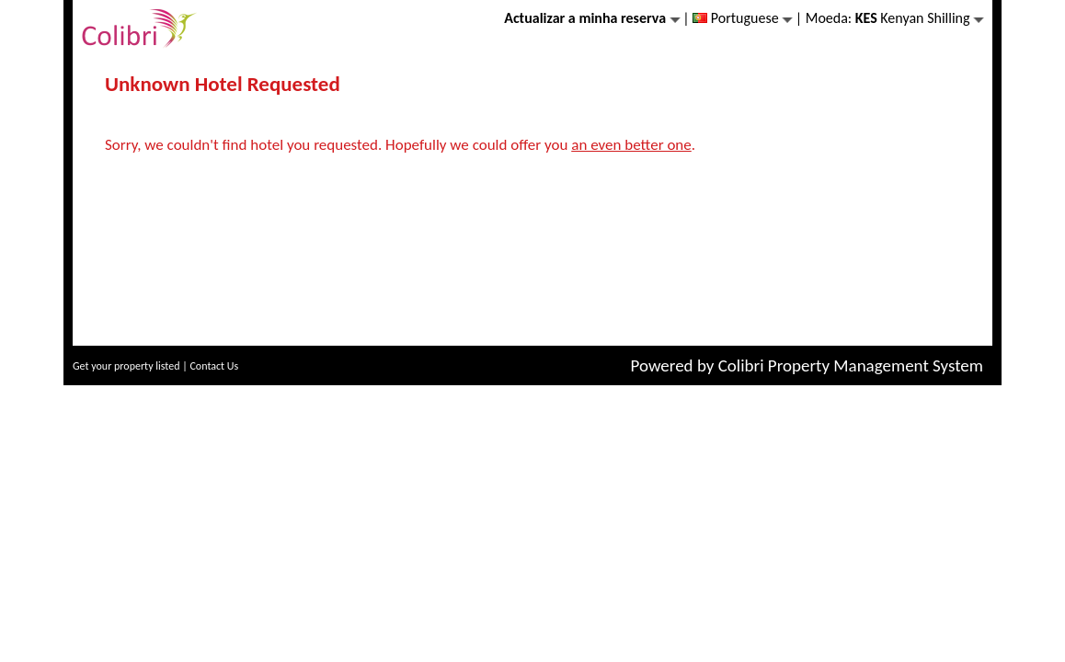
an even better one (631, 144)
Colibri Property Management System (850, 365)
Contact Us (213, 366)
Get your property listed (126, 366)
